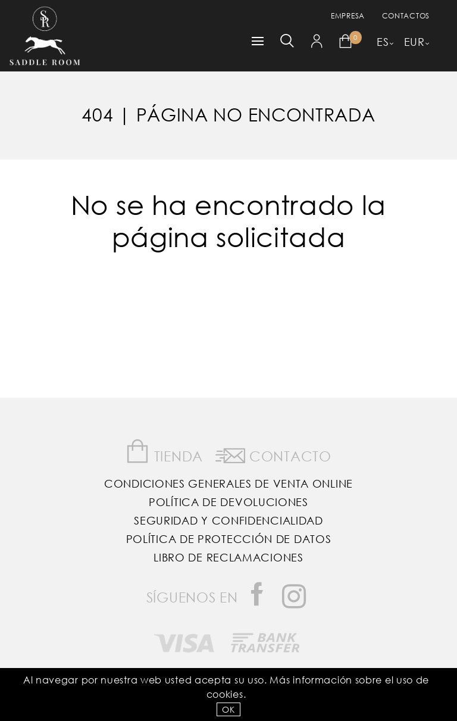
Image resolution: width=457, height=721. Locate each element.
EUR (414, 41)
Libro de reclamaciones (228, 557)
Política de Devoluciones (228, 501)
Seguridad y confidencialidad (228, 520)
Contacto (273, 454)
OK (228, 709)
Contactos (406, 16)
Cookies (224, 694)
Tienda (164, 451)
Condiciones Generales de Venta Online (228, 483)
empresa (348, 16)
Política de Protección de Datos (228, 538)
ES (383, 41)
